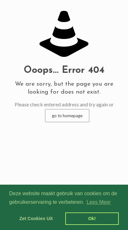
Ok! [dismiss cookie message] (92, 218)
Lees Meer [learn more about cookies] (99, 202)
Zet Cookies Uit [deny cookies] (36, 218)
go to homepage (67, 115)
